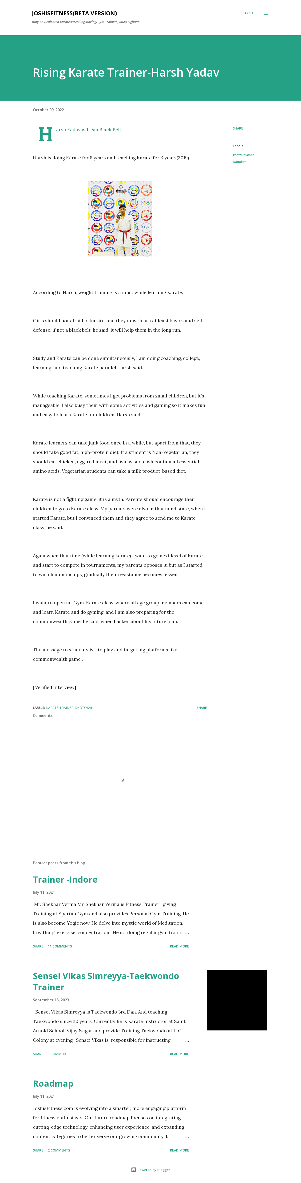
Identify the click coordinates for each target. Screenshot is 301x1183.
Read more (179, 946)
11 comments (60, 946)
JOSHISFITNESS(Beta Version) (74, 13)
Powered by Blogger (150, 1169)
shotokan (239, 161)
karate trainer (243, 155)
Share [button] (238, 128)
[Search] (247, 13)
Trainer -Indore (65, 879)
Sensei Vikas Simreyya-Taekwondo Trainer (106, 981)
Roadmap (53, 1083)
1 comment (58, 1054)
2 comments (59, 1150)
